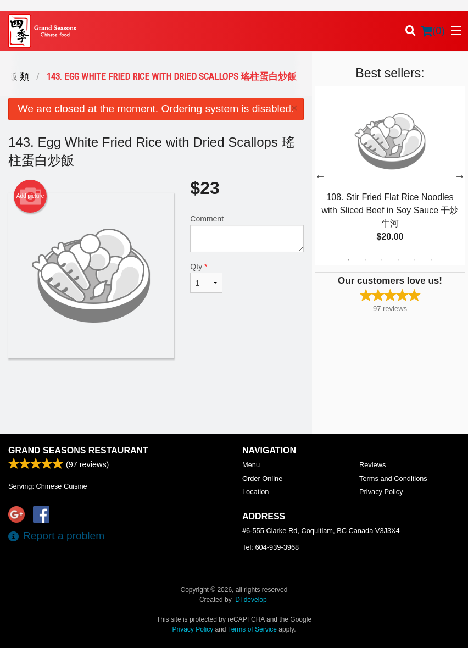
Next (459, 175)
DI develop (250, 599)
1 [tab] (348, 259)
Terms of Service (252, 629)
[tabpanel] (390, 176)
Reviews (372, 465)
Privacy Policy (381, 492)
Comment (247, 233)
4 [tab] (398, 259)
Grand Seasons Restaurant (78, 450)
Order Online (262, 478)
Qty (206, 277)
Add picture (30, 196)
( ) (433, 31)
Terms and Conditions (393, 478)
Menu (251, 465)
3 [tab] (381, 259)
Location (255, 492)
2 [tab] (365, 259)
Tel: (270, 547)
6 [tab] (431, 259)
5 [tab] (414, 259)
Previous (320, 175)
